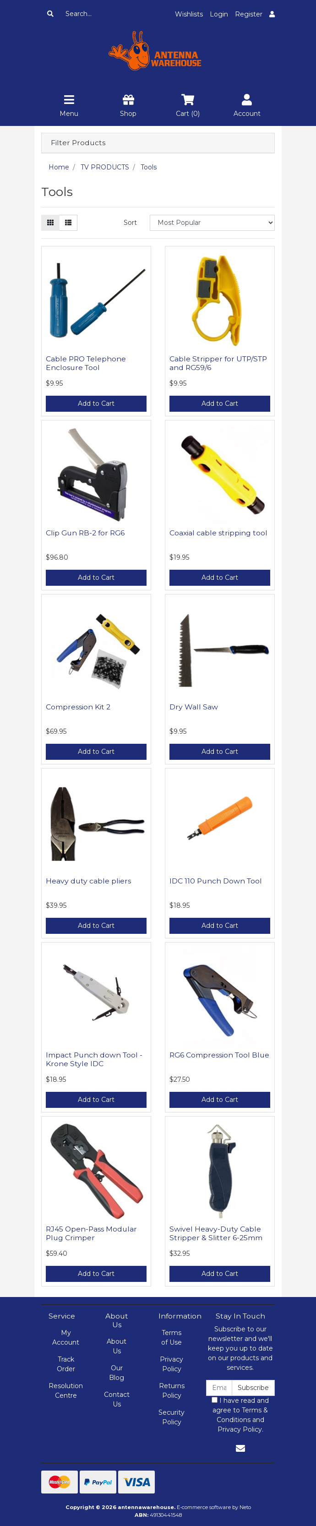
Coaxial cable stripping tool (218, 533)
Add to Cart (96, 403)
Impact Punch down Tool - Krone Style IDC (94, 1059)
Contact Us (117, 1399)
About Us (116, 1346)
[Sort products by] (212, 223)
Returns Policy (172, 1391)
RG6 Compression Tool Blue (219, 1055)
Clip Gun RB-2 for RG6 (85, 533)
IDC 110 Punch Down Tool (215, 881)
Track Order (66, 1364)
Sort (130, 222)
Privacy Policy (171, 1364)
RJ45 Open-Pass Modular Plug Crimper (91, 1233)
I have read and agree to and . (240, 1414)
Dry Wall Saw (193, 707)
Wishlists (189, 14)
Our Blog (116, 1373)
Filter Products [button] (78, 143)
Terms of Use (171, 1337)
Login (219, 14)
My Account (65, 1337)
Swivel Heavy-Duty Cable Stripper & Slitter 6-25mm (215, 1233)
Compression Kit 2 (78, 707)
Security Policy (171, 1417)
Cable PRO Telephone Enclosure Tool (86, 363)
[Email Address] (219, 1388)
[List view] (68, 223)
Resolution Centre (66, 1391)
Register (248, 14)
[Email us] (240, 1448)
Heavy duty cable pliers (88, 881)
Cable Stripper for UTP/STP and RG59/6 (218, 363)
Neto (245, 1507)
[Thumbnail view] (50, 223)
